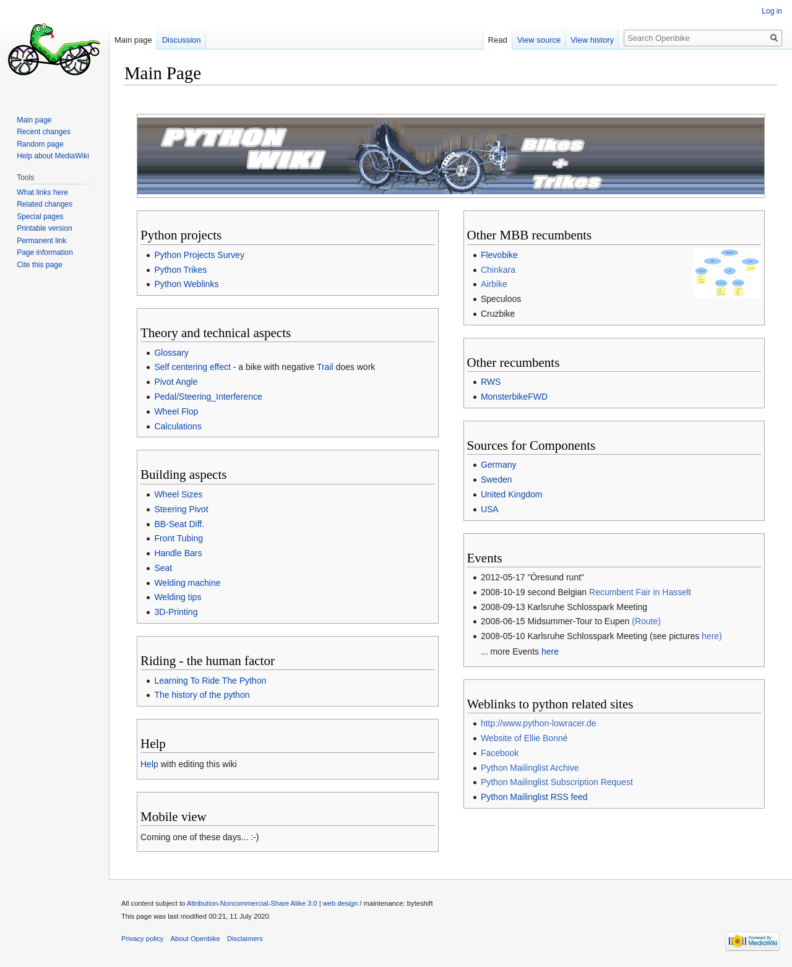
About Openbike (195, 938)
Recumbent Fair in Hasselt (640, 592)
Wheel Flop (176, 411)
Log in (772, 11)
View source (539, 40)
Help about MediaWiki (53, 156)
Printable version (44, 228)
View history (592, 40)
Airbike (494, 284)
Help (149, 764)
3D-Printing (175, 612)
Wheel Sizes (178, 494)
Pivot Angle (175, 382)
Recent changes (44, 131)
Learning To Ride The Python (210, 680)
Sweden (496, 479)
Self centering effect (192, 367)
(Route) (646, 621)
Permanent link (41, 240)
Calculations (177, 426)
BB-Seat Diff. (179, 524)
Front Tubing (178, 538)
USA (490, 509)
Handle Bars (178, 553)
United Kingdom (512, 494)
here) (712, 636)
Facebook (500, 753)
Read (497, 40)
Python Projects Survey (199, 255)
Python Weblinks (186, 284)
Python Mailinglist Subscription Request (557, 782)
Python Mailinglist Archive (530, 768)
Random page (40, 144)
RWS (491, 382)
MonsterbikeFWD (514, 397)
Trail (325, 367)
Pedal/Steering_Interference (208, 397)
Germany (499, 465)
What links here (42, 192)
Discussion (181, 40)
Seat (163, 568)
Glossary (171, 353)
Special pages (40, 216)
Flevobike (499, 255)
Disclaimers (245, 938)
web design (340, 903)
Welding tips (177, 597)
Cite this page (39, 264)
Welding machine (187, 583)
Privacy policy (142, 938)
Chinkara (498, 270)
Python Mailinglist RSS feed (534, 797)
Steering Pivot (181, 509)
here (550, 651)
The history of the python (201, 695)
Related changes (44, 204)
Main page (133, 40)
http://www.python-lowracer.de (538, 723)
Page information (45, 252)
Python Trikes (180, 270)
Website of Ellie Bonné (524, 738)
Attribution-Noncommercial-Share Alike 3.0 (252, 903)
